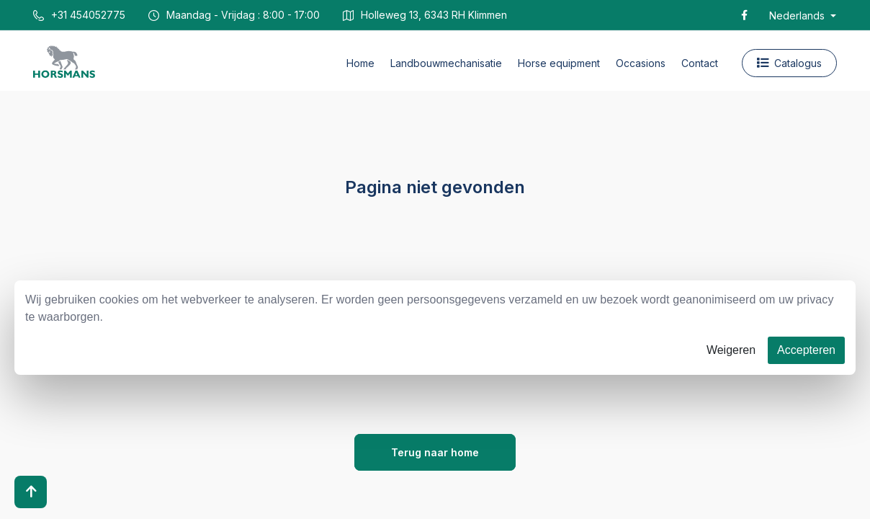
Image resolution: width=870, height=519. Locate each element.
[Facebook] (744, 15)
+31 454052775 (79, 15)
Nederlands (798, 16)
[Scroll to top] (30, 492)
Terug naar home (435, 452)
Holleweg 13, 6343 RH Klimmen (425, 15)
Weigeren (731, 350)
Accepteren (806, 350)
